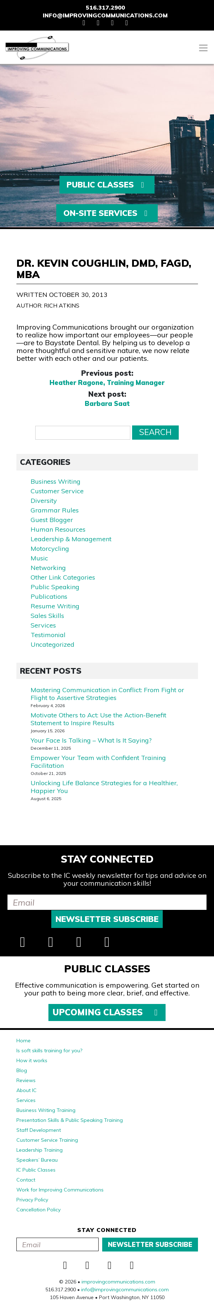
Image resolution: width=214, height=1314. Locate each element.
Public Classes (107, 185)
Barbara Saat (107, 404)
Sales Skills (47, 616)
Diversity (44, 500)
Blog (21, 1070)
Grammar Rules (55, 510)
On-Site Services (107, 213)
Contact (25, 1180)
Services (43, 625)
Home (23, 1040)
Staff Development (38, 1130)
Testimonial (48, 635)
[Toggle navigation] (203, 48)
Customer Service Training (47, 1140)
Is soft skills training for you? (49, 1050)
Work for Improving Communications (60, 1190)
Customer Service (57, 491)
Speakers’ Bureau (37, 1160)
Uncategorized (52, 644)
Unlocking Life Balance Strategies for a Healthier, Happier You (104, 787)
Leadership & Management (71, 539)
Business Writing (55, 481)
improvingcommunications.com (118, 1281)
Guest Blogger (52, 520)
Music (39, 558)
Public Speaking (55, 587)
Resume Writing (55, 606)
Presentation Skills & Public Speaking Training (69, 1120)
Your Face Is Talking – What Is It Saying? (91, 740)
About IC (26, 1090)
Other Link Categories (63, 577)
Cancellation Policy (38, 1209)
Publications (49, 596)
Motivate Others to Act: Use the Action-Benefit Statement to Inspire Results (98, 719)
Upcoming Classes (107, 1012)
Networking (48, 568)
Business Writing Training (45, 1110)
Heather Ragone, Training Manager (107, 383)
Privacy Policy (32, 1199)
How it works (31, 1060)
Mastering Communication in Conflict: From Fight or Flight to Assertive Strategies (107, 694)
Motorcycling (50, 548)
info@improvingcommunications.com (105, 15)
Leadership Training (39, 1150)
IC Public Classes (36, 1170)
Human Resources (58, 529)
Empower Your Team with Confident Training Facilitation (98, 762)
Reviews (26, 1080)
